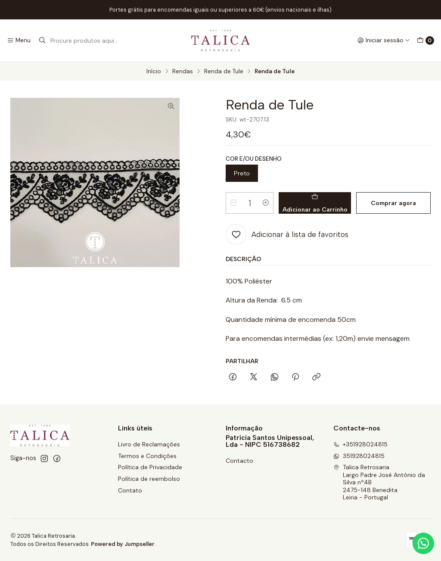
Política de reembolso (149, 479)
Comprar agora (393, 203)
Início (153, 72)
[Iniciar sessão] (383, 40)
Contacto (239, 460)
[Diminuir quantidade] (233, 203)
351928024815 (359, 456)
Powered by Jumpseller (123, 544)
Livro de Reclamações (149, 444)
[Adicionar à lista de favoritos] (287, 234)
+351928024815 (360, 444)
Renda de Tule (223, 72)
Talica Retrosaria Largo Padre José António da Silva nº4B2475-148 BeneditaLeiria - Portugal (379, 482)
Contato (130, 490)
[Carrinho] (425, 40)
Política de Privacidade (150, 467)
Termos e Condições (147, 456)
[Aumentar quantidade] (265, 203)
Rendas (182, 72)
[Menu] (18, 40)
